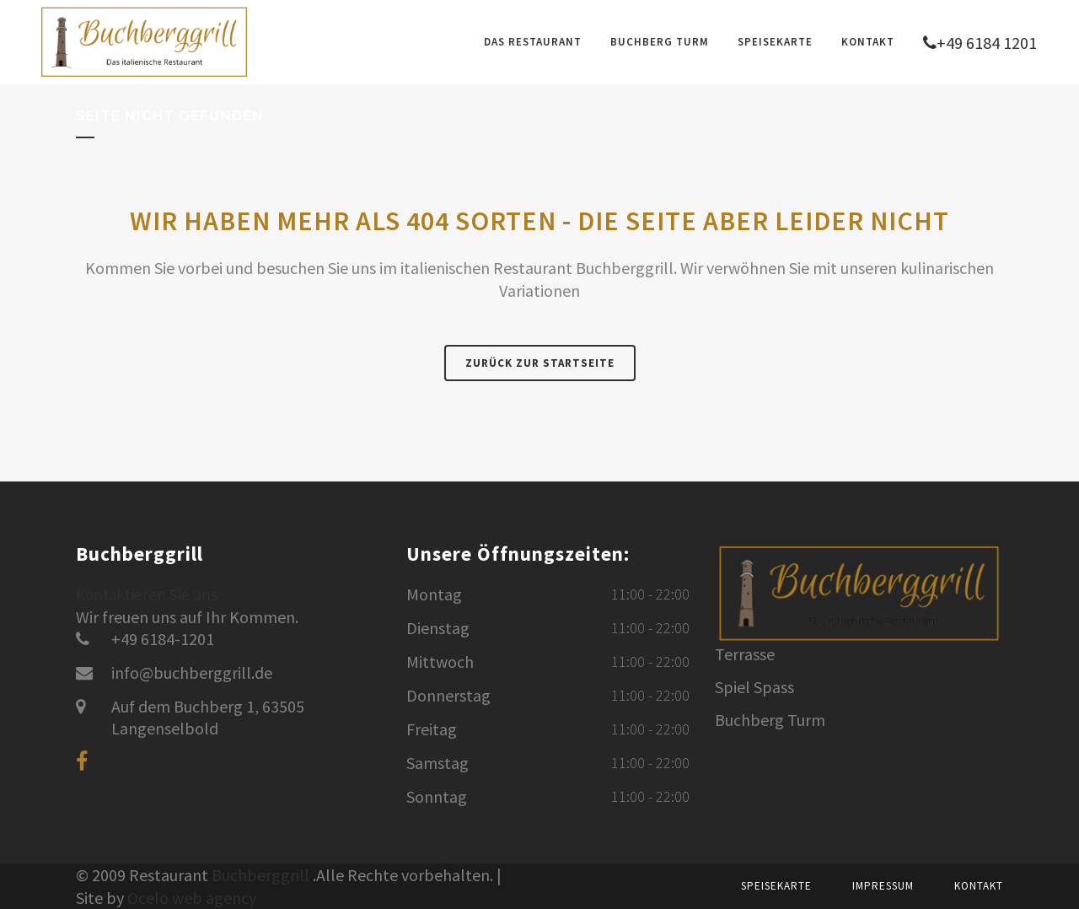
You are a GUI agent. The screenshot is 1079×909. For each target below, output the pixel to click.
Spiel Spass (754, 687)
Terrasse (745, 654)
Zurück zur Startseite (540, 363)
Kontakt (978, 886)
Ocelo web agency (191, 897)
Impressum (883, 886)
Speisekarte (776, 886)
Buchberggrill (260, 874)
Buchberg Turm (770, 720)
